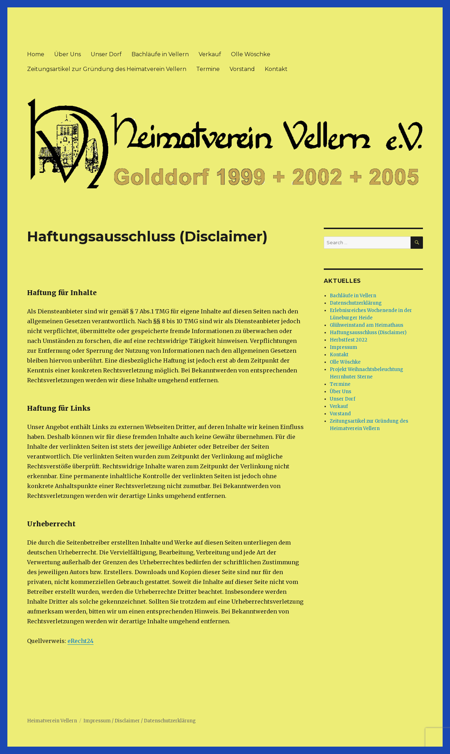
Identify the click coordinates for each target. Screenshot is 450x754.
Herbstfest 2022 (348, 340)
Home (35, 54)
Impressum (343, 347)
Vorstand (242, 69)
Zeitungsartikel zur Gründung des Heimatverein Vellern (106, 69)
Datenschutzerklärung (356, 303)
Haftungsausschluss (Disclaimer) (368, 333)
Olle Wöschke (250, 54)
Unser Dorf (106, 54)
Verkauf (210, 54)
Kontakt (276, 69)
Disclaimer (127, 721)
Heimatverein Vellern (52, 721)
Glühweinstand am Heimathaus (366, 325)
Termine (208, 69)
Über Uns (67, 54)
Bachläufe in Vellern (160, 54)
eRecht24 (81, 640)
